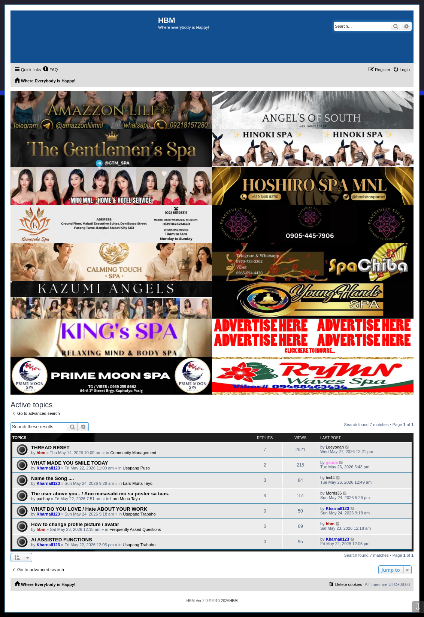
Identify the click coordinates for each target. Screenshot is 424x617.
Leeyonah (335, 447)
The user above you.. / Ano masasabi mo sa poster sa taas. (100, 493)
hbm (41, 452)
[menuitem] (50, 69)
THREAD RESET (50, 447)
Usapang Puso (136, 468)
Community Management (133, 452)
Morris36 (334, 493)
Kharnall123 (48, 468)
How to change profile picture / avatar (75, 524)
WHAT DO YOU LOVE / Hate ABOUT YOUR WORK (89, 509)
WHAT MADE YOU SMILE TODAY (69, 463)
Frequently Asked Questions (135, 529)
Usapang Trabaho (139, 514)
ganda (332, 462)
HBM (233, 601)
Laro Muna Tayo (137, 483)
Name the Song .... (52, 478)
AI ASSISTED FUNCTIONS (61, 539)
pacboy (43, 498)
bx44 (330, 477)
